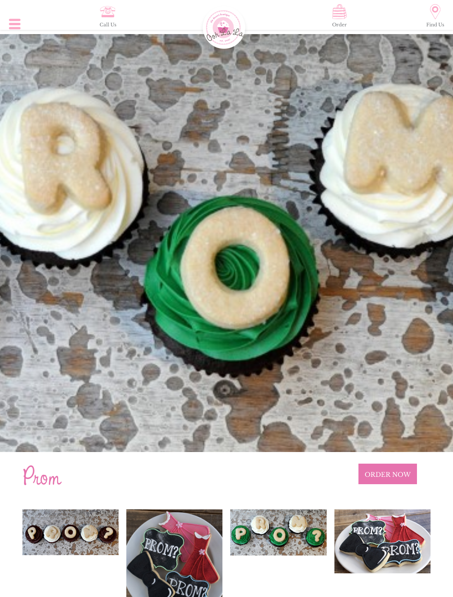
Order (339, 16)
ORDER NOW (388, 474)
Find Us (435, 16)
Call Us (108, 16)
